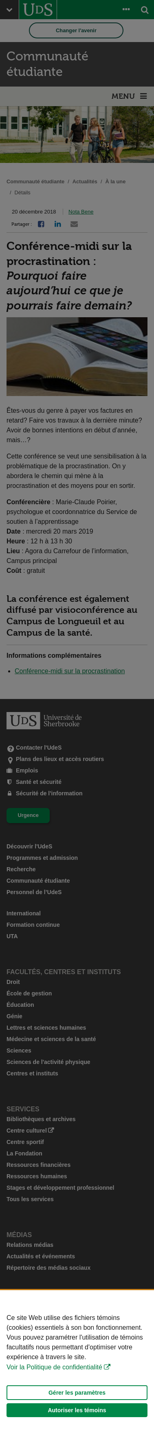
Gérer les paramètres (77, 1392)
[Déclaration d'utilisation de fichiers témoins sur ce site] (77, 1365)
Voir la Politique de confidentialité (54, 1367)
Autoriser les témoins (77, 1410)
